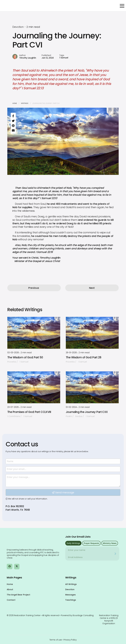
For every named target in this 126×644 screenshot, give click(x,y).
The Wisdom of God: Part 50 (25, 357)
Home (14, 103)
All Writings (71, 584)
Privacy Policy (70, 639)
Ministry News (109, 543)
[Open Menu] (122, 6)
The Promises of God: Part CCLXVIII (29, 412)
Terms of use (55, 639)
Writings (24, 103)
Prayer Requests (91, 543)
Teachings (70, 600)
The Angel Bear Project (18, 594)
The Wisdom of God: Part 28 (83, 357)
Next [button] (92, 288)
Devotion (69, 589)
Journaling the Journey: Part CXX (87, 412)
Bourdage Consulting (83, 615)
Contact (11, 600)
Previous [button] (33, 288)
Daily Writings (73, 543)
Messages (70, 594)
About (10, 589)
